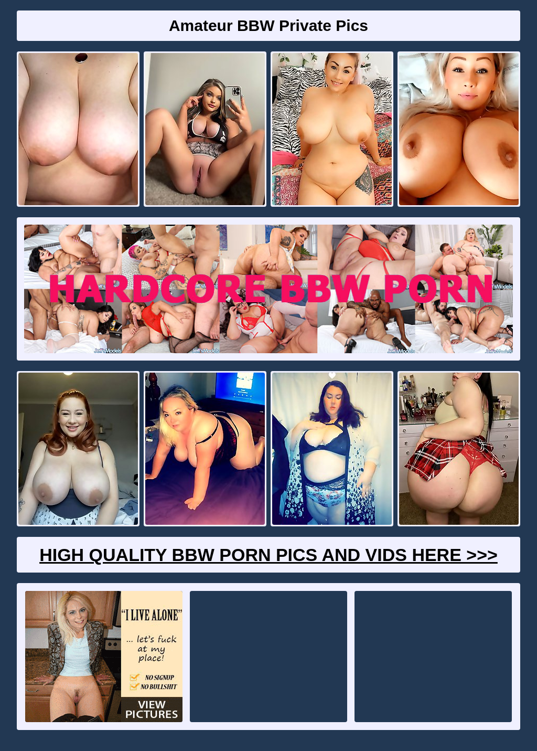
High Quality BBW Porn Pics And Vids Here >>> (268, 555)
